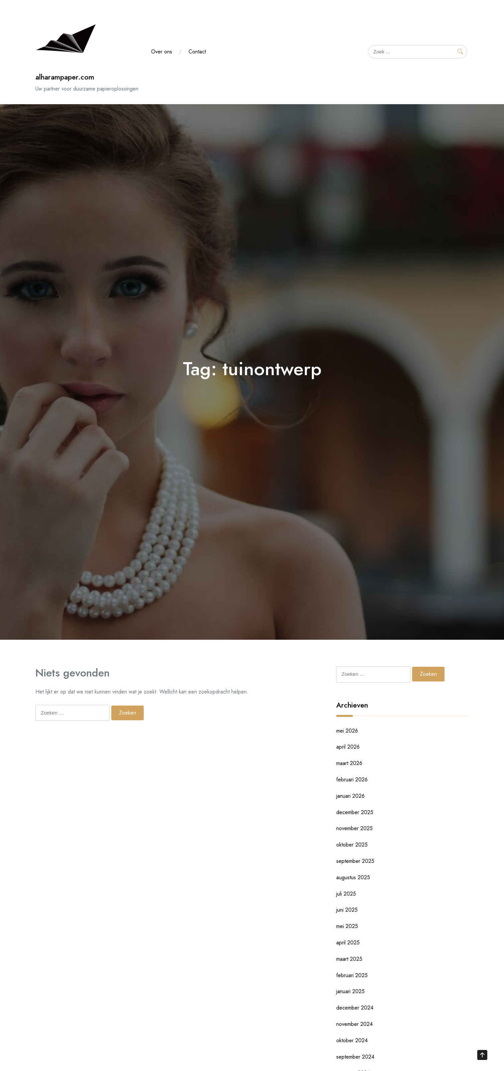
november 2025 (354, 828)
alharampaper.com (64, 77)
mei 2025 (347, 926)
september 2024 (355, 1057)
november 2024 (354, 1024)
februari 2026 (352, 779)
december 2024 (354, 1008)
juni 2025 (347, 910)
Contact (197, 51)
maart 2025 (349, 959)
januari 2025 (350, 991)
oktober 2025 (352, 845)
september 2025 (355, 861)
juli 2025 (346, 894)
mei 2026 (347, 731)
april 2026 (348, 747)
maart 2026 (349, 763)
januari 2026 (350, 796)
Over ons (161, 51)
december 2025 (354, 812)
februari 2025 (352, 975)
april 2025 (348, 942)
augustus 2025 (353, 877)
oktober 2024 (352, 1040)
